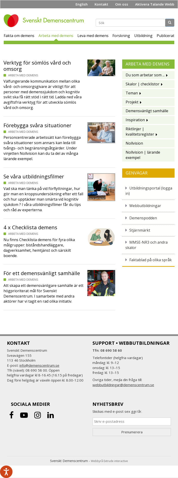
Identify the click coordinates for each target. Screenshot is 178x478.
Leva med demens (92, 35)
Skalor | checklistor (142, 84)
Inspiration (135, 119)
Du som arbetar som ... (145, 75)
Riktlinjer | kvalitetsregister (140, 131)
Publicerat (165, 35)
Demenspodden (143, 217)
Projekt (132, 102)
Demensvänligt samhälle (147, 110)
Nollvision (134, 143)
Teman (132, 93)
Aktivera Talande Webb (154, 4)
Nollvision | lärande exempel (143, 155)
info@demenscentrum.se (39, 365)
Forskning (121, 35)
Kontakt (101, 4)
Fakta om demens (19, 35)
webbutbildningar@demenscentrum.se (123, 384)
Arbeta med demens (55, 35)
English (82, 4)
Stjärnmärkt (139, 230)
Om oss (121, 4)
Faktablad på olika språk (150, 259)
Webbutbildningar (145, 205)
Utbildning (143, 35)
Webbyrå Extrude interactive (109, 461)
